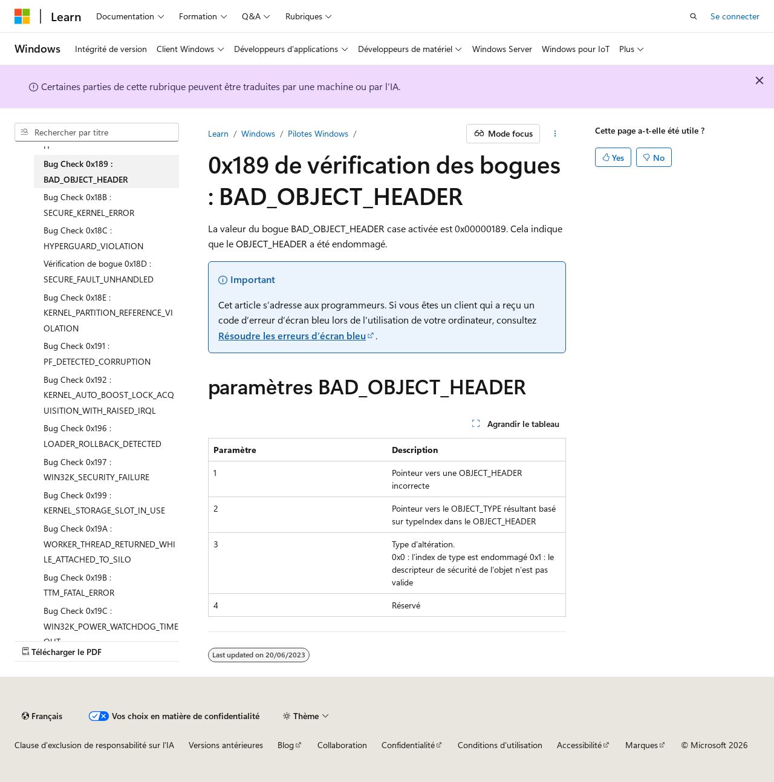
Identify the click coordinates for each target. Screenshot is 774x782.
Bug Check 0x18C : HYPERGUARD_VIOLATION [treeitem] (93, 238)
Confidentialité (408, 745)
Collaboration (342, 745)
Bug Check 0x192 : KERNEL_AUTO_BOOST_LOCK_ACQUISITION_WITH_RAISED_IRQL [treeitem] (109, 395)
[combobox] (97, 132)
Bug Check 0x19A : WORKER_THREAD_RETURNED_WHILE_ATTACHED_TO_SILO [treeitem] (109, 544)
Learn (218, 133)
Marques (641, 745)
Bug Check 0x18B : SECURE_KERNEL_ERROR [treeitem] (89, 204)
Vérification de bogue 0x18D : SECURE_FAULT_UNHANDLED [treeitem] (99, 271)
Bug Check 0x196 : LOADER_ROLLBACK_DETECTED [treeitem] (102, 435)
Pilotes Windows (318, 133)
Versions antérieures (226, 745)
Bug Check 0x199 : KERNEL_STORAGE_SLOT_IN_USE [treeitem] (104, 502)
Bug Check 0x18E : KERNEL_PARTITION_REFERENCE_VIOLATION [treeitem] (108, 313)
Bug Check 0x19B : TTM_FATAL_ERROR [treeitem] (79, 585)
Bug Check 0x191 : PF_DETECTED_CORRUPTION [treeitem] (97, 353)
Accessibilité (579, 745)
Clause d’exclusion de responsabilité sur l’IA (94, 745)
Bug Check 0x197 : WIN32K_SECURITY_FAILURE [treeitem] (96, 469)
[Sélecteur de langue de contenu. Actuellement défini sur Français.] (42, 716)
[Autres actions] (555, 133)
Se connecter (735, 16)
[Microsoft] (22, 16)
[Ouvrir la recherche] (693, 16)
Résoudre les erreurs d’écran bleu (292, 335)
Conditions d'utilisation (500, 745)
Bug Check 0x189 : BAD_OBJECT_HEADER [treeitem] (86, 171)
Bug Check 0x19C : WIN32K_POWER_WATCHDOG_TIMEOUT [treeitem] (111, 626)
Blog (286, 745)
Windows (258, 133)
